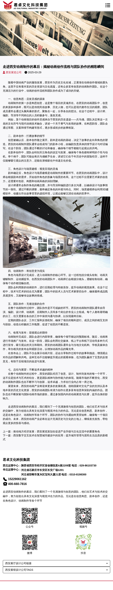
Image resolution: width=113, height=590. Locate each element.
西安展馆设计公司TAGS (19, 569)
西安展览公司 (12, 72)
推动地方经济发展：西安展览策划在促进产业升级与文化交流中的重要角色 (56, 431)
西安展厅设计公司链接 (18, 563)
